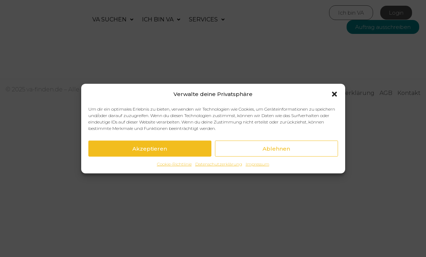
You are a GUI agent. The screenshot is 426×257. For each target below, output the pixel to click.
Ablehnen (276, 148)
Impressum (257, 164)
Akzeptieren (149, 148)
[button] (334, 93)
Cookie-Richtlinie (174, 164)
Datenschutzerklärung (218, 164)
